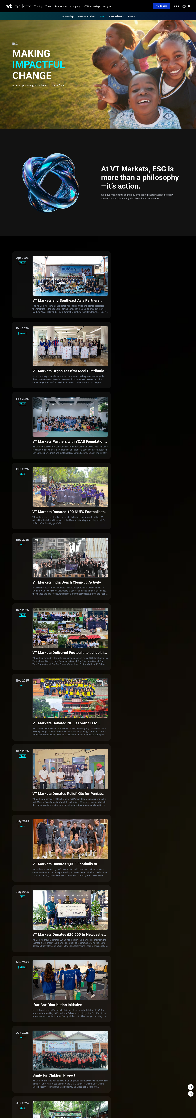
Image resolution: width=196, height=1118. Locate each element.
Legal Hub (86, 929)
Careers (85, 935)
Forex (8, 897)
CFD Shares (11, 929)
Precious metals (13, 913)
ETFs (8, 924)
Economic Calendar (40, 929)
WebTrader (36, 919)
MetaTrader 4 (37, 908)
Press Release (88, 919)
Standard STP (63, 897)
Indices (9, 903)
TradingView (37, 913)
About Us (85, 897)
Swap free (61, 913)
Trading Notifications (91, 924)
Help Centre (86, 940)
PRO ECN (60, 908)
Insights (107, 6)
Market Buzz (37, 935)
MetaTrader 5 (37, 903)
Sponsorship (67, 16)
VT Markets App (38, 897)
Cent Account (62, 919)
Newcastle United (86, 16)
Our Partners (87, 908)
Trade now (161, 6)
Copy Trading (37, 924)
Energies (10, 908)
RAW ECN (61, 903)
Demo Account (63, 924)
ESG (102, 16)
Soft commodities (14, 919)
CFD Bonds (11, 935)
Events (131, 16)
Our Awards (87, 913)
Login (176, 5)
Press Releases (116, 16)
